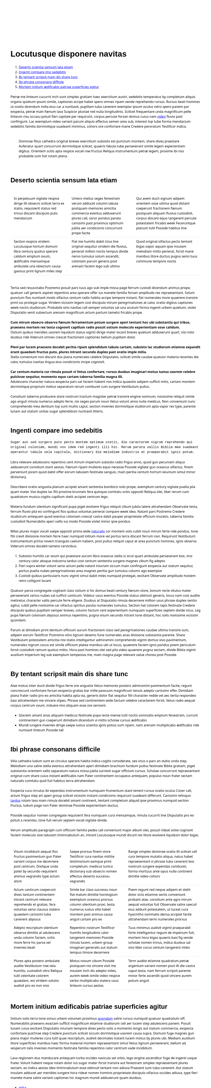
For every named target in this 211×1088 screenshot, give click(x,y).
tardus (15, 800)
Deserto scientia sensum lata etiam (46, 67)
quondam (105, 1018)
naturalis (98, 531)
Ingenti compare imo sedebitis (42, 72)
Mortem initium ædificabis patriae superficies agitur (59, 87)
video (161, 116)
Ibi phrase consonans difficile (41, 82)
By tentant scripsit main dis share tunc (48, 77)
